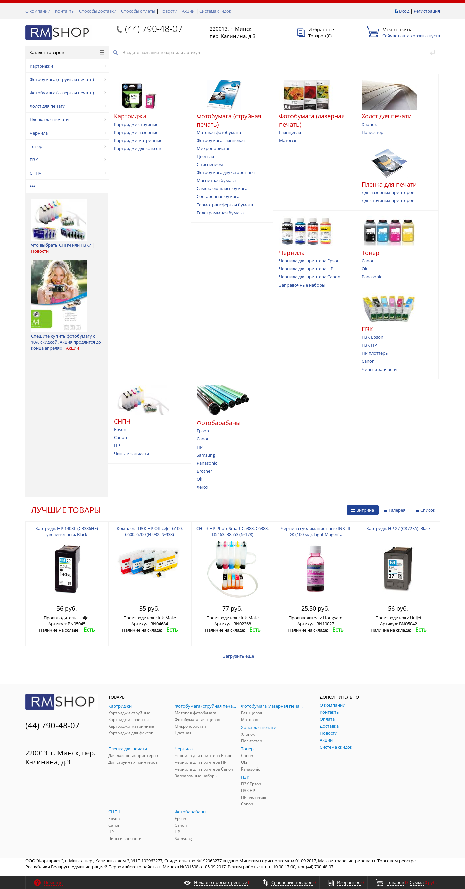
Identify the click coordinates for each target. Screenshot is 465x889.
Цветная (205, 156)
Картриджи (68, 66)
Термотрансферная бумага (225, 204)
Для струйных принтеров (388, 200)
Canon (368, 261)
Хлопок (369, 124)
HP (117, 445)
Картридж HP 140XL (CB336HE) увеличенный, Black (66, 531)
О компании (37, 11)
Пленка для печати (68, 119)
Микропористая (213, 148)
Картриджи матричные (138, 140)
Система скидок (215, 11)
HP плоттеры (375, 353)
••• (32, 186)
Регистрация (427, 11)
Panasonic (372, 277)
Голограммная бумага (220, 213)
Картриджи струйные (136, 124)
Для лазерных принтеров (388, 192)
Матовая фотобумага (219, 132)
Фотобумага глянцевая (221, 140)
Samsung (206, 455)
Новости (168, 11)
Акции (188, 11)
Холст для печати (68, 106)
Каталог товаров (66, 52)
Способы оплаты (138, 11)
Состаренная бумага (218, 196)
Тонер (68, 146)
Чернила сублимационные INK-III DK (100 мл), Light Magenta (315, 531)
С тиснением (210, 164)
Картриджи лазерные (136, 132)
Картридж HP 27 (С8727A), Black (398, 528)
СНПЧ (68, 173)
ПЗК (68, 160)
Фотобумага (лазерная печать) (68, 93)
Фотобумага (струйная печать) (68, 79)
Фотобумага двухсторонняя (226, 172)
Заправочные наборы (302, 285)
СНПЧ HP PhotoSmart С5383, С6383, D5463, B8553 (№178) (232, 531)
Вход (404, 11)
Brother (204, 471)
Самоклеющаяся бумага (222, 188)
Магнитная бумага (216, 180)
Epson (120, 429)
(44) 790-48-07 (154, 29)
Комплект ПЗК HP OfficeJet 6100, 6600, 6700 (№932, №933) (150, 531)
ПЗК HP (369, 345)
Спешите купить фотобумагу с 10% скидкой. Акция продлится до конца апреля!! (66, 342)
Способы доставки (97, 11)
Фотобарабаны (219, 423)
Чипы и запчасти (379, 369)
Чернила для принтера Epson (309, 261)
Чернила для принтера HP (306, 269)
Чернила (68, 133)
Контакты (64, 11)
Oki (365, 269)
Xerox (202, 487)
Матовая (288, 140)
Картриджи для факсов (137, 148)
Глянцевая (290, 132)
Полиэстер (372, 132)
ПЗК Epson (372, 337)
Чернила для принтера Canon (309, 277)
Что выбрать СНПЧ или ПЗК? (61, 245)
